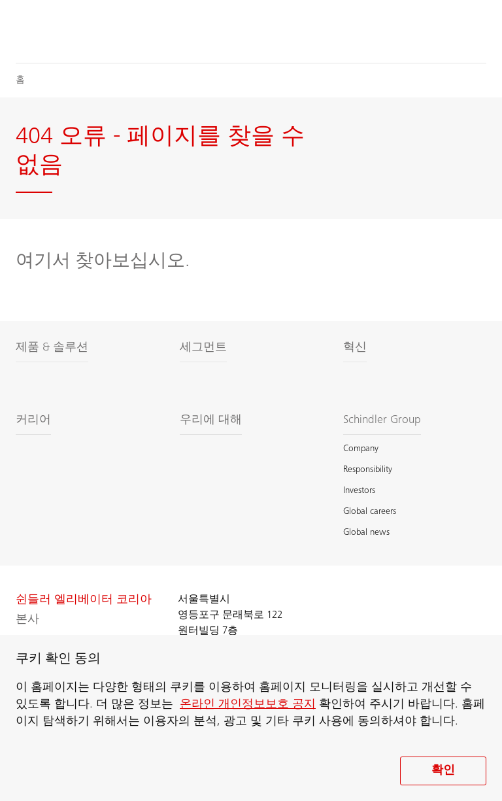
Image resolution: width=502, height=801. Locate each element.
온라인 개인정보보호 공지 (248, 705)
